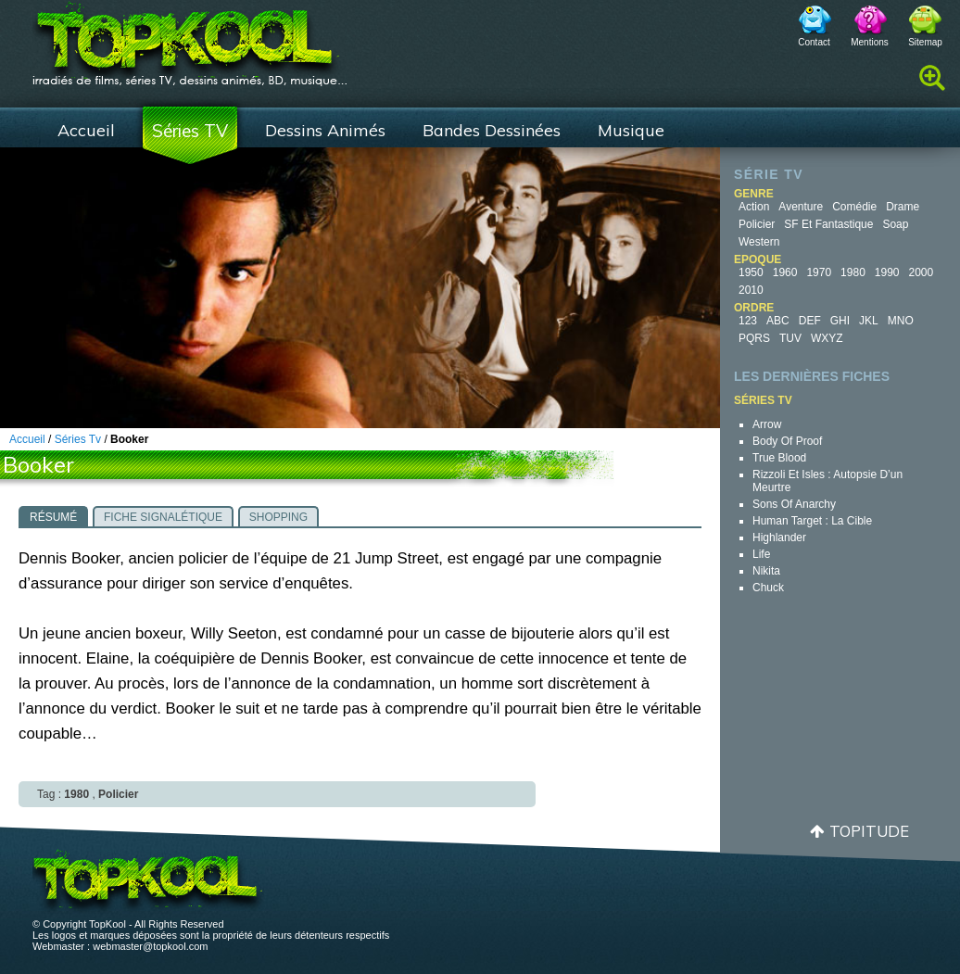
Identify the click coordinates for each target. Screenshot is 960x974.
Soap (895, 224)
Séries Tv (78, 439)
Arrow (766, 424)
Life (761, 554)
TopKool (189, 38)
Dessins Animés (325, 130)
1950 (751, 272)
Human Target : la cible (812, 520)
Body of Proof (787, 441)
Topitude (869, 831)
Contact (813, 42)
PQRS (754, 338)
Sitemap (925, 42)
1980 (852, 272)
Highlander (779, 537)
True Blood (779, 457)
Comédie (854, 206)
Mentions (870, 42)
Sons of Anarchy (794, 504)
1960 (785, 272)
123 (748, 320)
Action (754, 206)
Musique (631, 130)
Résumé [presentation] (53, 517)
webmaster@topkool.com (150, 946)
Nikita (766, 570)
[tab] (53, 516)
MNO (901, 320)
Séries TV (190, 131)
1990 (887, 272)
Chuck (768, 587)
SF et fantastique (828, 224)
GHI (840, 320)
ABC (777, 320)
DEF (810, 320)
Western (759, 241)
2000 (921, 272)
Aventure (800, 206)
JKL (868, 320)
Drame (902, 206)
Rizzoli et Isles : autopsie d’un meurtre (827, 481)
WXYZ (827, 338)
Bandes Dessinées (492, 130)
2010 (751, 290)
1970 (818, 272)
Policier (757, 224)
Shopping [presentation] (278, 517)
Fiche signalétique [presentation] (163, 517)
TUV (790, 338)
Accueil (86, 130)
